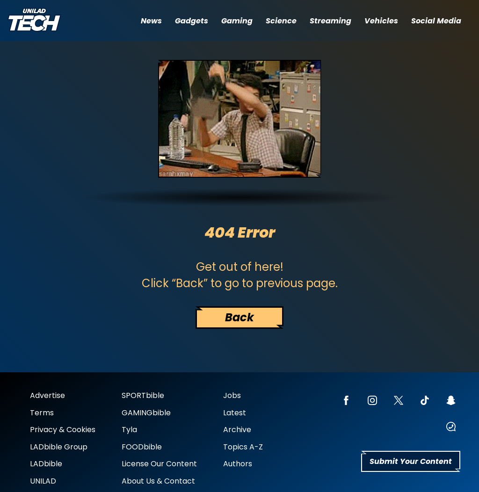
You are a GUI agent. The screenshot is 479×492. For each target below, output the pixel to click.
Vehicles (381, 20)
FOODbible (142, 446)
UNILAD (43, 481)
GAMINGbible (146, 412)
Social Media (436, 20)
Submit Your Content (411, 461)
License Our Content (159, 463)
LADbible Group (58, 446)
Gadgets (191, 20)
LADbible (46, 463)
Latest (234, 412)
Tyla (129, 429)
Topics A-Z (243, 446)
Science (281, 20)
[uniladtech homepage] (34, 21)
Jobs (232, 395)
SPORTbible (143, 395)
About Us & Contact (158, 481)
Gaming (237, 20)
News (151, 20)
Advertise (47, 395)
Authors (237, 463)
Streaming (330, 20)
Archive (237, 429)
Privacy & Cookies (62, 429)
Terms (42, 412)
